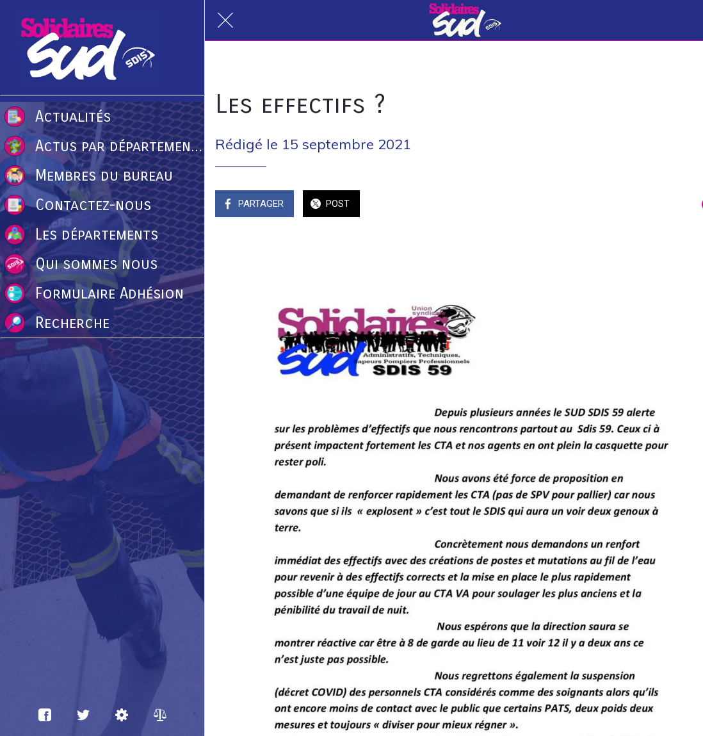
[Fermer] (225, 20)
